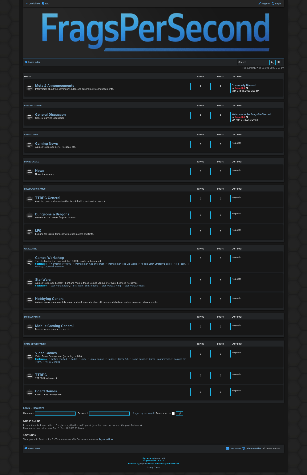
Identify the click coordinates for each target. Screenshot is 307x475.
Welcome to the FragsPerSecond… (252, 114)
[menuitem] (45, 3)
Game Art (121, 359)
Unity (82, 359)
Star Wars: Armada (133, 285)
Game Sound (137, 359)
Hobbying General (50, 299)
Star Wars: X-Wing (110, 285)
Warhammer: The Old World (121, 264)
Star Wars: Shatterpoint (84, 285)
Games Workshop (49, 258)
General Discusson (50, 115)
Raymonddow (106, 439)
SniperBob (240, 88)
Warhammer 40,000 (59, 264)
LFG (38, 231)
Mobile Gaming (32, 317)
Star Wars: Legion (58, 285)
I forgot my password (143, 413)
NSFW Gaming (51, 361)
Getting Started (57, 359)
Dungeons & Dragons (52, 214)
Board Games (31, 162)
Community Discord (243, 85)
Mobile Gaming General (54, 326)
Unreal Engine (95, 359)
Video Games (31, 134)
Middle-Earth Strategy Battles (155, 264)
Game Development (35, 344)
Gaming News (46, 144)
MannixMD (159, 458)
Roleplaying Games (34, 189)
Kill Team (179, 264)
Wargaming (30, 249)
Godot (72, 359)
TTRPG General (47, 198)
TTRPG (41, 375)
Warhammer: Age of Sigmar (88, 264)
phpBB (143, 463)
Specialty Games (54, 266)
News (39, 171)
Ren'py (109, 359)
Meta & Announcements (54, 86)
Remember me (165, 413)
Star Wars (43, 280)
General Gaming (33, 105)
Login (26, 408)
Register (38, 408)
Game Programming (158, 359)
